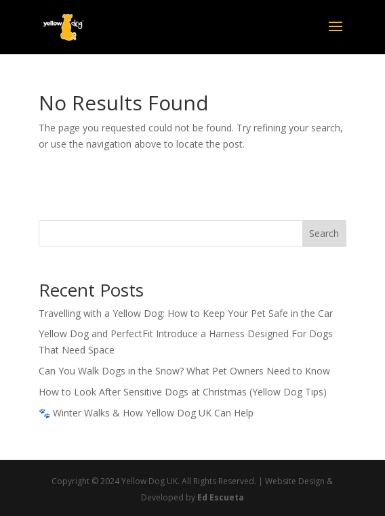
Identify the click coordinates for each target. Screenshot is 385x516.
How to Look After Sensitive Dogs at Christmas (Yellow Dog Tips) (183, 391)
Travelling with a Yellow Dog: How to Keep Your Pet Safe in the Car (186, 313)
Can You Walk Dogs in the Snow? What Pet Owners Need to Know (184, 370)
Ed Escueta (220, 497)
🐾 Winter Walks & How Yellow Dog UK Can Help (146, 412)
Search (324, 233)
